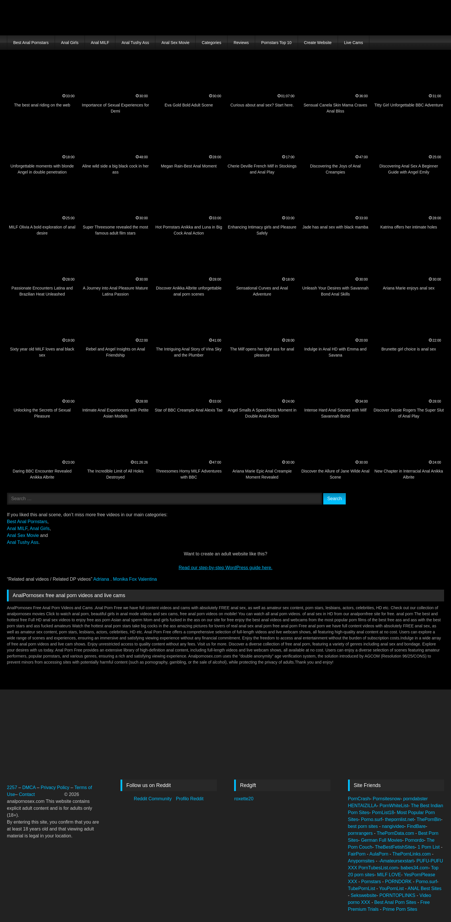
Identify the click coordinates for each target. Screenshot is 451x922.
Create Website (318, 42)
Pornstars (371, 881)
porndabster (415, 798)
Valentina (147, 579)
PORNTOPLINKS (398, 895)
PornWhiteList (394, 805)
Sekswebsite (364, 895)
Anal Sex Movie (175, 42)
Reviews (241, 42)
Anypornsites (362, 860)
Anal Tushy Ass (135, 42)
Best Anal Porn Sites (395, 902)
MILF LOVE (389, 874)
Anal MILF (100, 42)
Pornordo (414, 840)
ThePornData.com (396, 833)
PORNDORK (399, 881)
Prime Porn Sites (400, 909)
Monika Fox (125, 579)
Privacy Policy (55, 787)
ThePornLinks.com (412, 853)
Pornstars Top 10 (276, 42)
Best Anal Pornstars (31, 42)
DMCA (29, 787)
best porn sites (363, 826)
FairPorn (357, 853)
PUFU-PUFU (429, 860)
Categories (211, 42)
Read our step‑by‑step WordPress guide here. (225, 567)
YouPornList (392, 888)
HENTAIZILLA (362, 805)
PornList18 (383, 812)
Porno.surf (371, 819)
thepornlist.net (399, 819)
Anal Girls (70, 42)
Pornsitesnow (386, 798)
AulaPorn (379, 853)
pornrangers (361, 833)
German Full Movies (381, 840)
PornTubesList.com (378, 867)
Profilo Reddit (189, 798)
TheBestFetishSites (395, 847)
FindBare (416, 826)
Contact (27, 794)
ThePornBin (429, 819)
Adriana (101, 579)
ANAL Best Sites (425, 888)
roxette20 (243, 798)
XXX (353, 867)
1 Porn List (429, 847)
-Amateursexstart (396, 860)
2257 (12, 787)
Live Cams (353, 42)
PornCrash (359, 798)
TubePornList (362, 888)
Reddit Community (153, 798)
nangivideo (393, 826)
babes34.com (414, 867)
